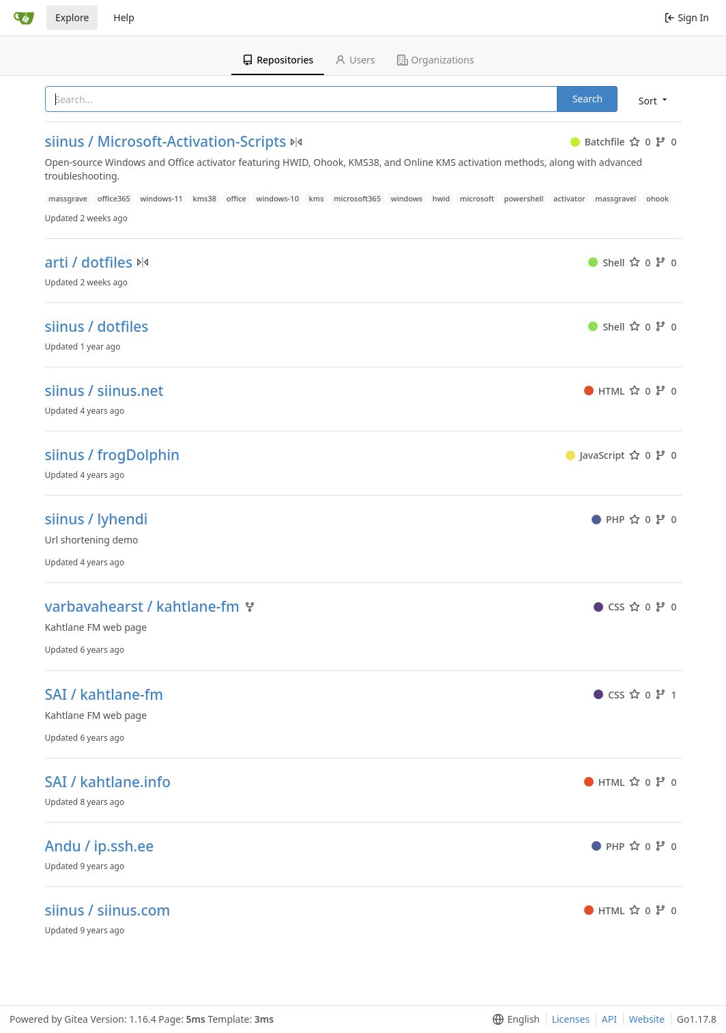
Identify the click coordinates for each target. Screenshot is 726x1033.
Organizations (435, 59)
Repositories (277, 59)
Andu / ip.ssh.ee (99, 846)
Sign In (687, 17)
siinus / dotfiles (97, 326)
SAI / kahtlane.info (108, 782)
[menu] (654, 100)
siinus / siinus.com (108, 910)
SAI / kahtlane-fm (104, 694)
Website (647, 1019)
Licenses (571, 1019)
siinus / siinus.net (104, 391)
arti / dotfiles (89, 262)
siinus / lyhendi (96, 519)
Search (587, 98)
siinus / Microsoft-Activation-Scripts (166, 141)
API (609, 1019)
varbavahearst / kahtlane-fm (142, 606)
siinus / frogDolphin (112, 455)
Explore (72, 17)
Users (355, 59)
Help (123, 17)
